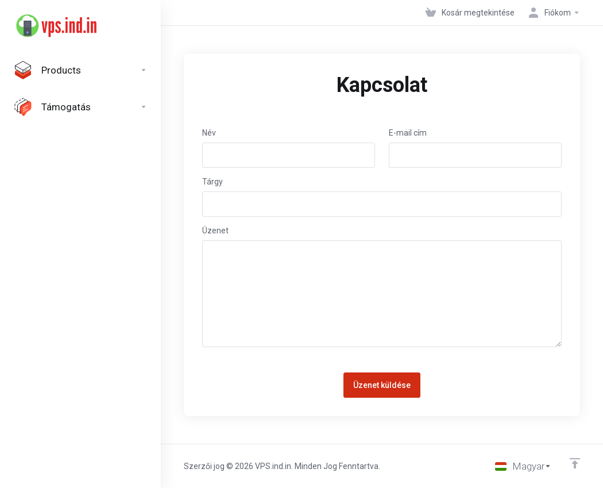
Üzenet (215, 230)
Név (209, 132)
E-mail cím (408, 132)
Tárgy (212, 181)
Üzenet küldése (382, 385)
